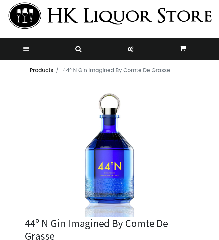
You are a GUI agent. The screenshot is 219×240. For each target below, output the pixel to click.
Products (41, 70)
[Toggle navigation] (26, 49)
